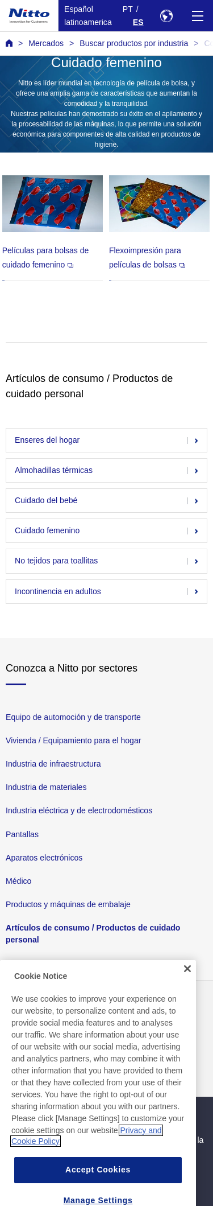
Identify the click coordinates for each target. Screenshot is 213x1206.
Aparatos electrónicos (44, 857)
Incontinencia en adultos (58, 591)
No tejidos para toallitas (56, 561)
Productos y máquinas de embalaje (68, 904)
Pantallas (22, 833)
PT (128, 9)
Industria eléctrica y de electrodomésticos (79, 810)
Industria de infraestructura (53, 763)
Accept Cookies (98, 1179)
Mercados (46, 43)
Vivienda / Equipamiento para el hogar (73, 740)
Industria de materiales (46, 787)
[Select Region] (166, 15)
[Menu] (197, 15)
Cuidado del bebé (46, 500)
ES (138, 22)
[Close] (187, 978)
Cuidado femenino (47, 530)
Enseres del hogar (47, 439)
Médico (18, 881)
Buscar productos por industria (134, 43)
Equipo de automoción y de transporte (73, 717)
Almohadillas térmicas (54, 470)
